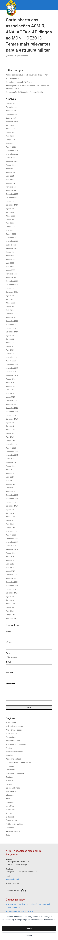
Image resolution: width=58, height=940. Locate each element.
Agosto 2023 (11, 209)
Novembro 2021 (12, 285)
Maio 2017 (10, 477)
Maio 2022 (10, 263)
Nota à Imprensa (12, 78)
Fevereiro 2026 (11, 107)
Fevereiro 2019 (11, 401)
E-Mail (9, 662)
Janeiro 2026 (11, 111)
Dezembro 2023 (12, 194)
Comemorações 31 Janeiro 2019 (18, 762)
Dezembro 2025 (12, 114)
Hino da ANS (11, 791)
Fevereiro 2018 (11, 444)
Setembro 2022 (12, 248)
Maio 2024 (10, 176)
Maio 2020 (10, 346)
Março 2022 (10, 270)
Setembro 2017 (12, 462)
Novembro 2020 (12, 325)
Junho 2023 (10, 216)
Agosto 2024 (11, 165)
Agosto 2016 (11, 509)
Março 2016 (10, 528)
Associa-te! (10, 755)
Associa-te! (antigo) (13, 759)
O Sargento (10, 817)
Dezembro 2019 (12, 365)
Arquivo (9, 748)
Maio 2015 (10, 564)
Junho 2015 (10, 560)
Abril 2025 (10, 136)
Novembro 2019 (12, 368)
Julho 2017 (10, 470)
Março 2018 (10, 441)
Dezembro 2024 (12, 151)
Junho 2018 (10, 430)
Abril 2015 (10, 568)
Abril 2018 (10, 437)
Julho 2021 (10, 299)
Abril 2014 (10, 611)
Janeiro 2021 (11, 317)
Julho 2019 (10, 383)
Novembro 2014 (12, 586)
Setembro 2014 (12, 593)
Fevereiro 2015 (11, 575)
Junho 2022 (10, 259)
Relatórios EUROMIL (14, 831)
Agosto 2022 (11, 252)
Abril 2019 (10, 394)
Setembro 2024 (12, 161)
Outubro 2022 (11, 245)
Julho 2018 (10, 426)
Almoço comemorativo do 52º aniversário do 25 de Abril (27, 75)
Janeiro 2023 (11, 234)
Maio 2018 (10, 433)
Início (8, 799)
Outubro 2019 (11, 372)
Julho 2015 (10, 557)
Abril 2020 (10, 350)
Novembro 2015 (12, 542)
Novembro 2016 (12, 499)
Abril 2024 (10, 180)
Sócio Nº (9, 642)
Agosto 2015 (11, 553)
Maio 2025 (10, 132)
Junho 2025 (10, 129)
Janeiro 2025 (11, 147)
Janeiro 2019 (11, 404)
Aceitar (29, 928)
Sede (8, 835)
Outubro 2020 (11, 328)
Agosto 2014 (11, 597)
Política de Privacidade (14, 824)
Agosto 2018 (11, 422)
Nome (9, 632)
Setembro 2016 (12, 506)
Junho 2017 (10, 473)
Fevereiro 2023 (11, 230)
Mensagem (10, 683)
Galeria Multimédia (13, 788)
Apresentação (11, 737)
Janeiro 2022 (11, 277)
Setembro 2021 (12, 292)
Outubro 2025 (11, 118)
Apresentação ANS (13, 741)
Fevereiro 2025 (11, 143)
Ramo (9, 653)
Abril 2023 (10, 223)
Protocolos (10, 828)
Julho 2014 (10, 600)
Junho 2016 (10, 517)
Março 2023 (10, 227)
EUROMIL (10, 781)
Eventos (9, 784)
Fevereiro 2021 (11, 314)
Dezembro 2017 (12, 451)
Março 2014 (10, 615)
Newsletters (10, 810)
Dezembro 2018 (12, 408)
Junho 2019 (10, 386)
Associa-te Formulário (14, 752)
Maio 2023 (10, 219)
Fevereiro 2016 (11, 531)
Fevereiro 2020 (11, 357)
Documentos (23, 56)
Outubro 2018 (11, 415)
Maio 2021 (10, 306)
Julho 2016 (10, 513)
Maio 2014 (10, 607)
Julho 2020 (10, 339)
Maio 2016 (10, 520)
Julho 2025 (10, 125)
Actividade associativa (14, 726)
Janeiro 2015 (11, 578)
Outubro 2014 (11, 589)
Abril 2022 (10, 267)
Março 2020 (10, 354)
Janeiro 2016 (11, 535)
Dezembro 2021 (12, 281)
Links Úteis (10, 806)
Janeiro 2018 (11, 448)
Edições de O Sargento (15, 773)
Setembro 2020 (12, 332)
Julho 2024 (10, 169)
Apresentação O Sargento (16, 744)
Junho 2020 (10, 343)
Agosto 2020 (11, 336)
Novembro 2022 (12, 241)
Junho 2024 (10, 172)
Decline (29, 935)
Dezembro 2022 (12, 238)
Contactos (10, 766)
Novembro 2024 (12, 154)
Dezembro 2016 (12, 495)
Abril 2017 (10, 480)
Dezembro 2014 (12, 582)
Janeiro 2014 (11, 618)
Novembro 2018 (12, 412)
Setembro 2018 (12, 419)
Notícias (9, 813)
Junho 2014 (10, 604)
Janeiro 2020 (11, 361)
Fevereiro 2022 (11, 274)
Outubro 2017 (11, 459)
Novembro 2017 (12, 455)
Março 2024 (10, 183)
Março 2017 (10, 484)
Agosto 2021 (11, 296)
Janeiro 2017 (11, 491)
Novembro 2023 (12, 198)
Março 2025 (10, 140)
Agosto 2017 (11, 466)
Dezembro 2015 (12, 538)
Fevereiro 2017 (11, 488)
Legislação (10, 802)
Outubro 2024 (11, 158)
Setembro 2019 (12, 375)
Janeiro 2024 (11, 190)
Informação (10, 795)
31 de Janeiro (11, 723)
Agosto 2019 (11, 379)
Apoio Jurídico (11, 733)
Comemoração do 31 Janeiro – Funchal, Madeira (24, 92)
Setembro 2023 (12, 205)
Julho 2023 (10, 212)
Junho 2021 (10, 303)
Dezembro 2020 (12, 321)
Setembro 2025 (12, 121)
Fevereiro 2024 (11, 187)
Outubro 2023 (11, 201)
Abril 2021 (10, 310)
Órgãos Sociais (12, 820)
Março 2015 (10, 571)
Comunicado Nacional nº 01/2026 (18, 82)
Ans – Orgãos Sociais (14, 730)
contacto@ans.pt (12, 879)
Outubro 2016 (11, 502)
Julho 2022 (10, 256)
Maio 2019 (10, 390)
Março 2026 (10, 103)
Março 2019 (10, 397)
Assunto (10, 673)
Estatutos (9, 777)
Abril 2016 (10, 524)
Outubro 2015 (11, 546)
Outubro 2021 (11, 288)
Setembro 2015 (12, 549)
